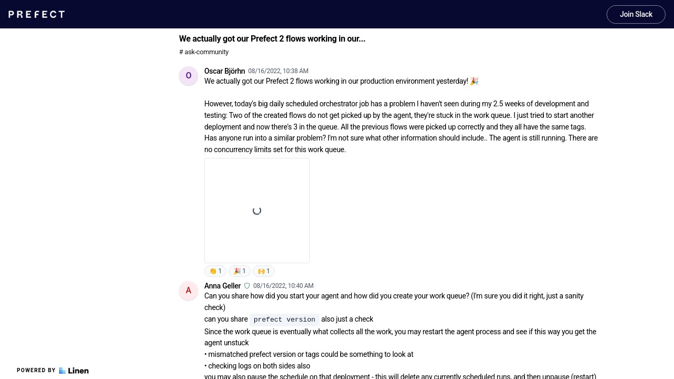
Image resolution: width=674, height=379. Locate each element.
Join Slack (636, 14)
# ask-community (204, 52)
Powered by (52, 370)
